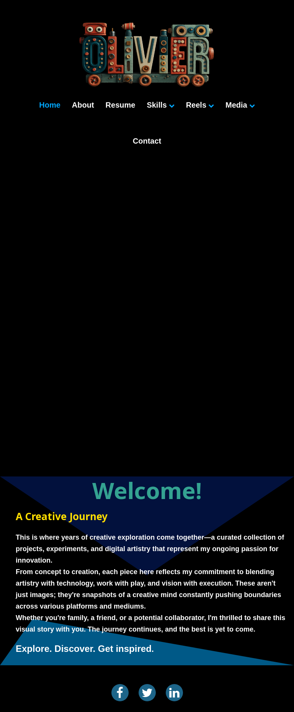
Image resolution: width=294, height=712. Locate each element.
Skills (160, 105)
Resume (121, 105)
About (83, 105)
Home (49, 105)
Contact (147, 141)
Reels (200, 105)
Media (240, 105)
